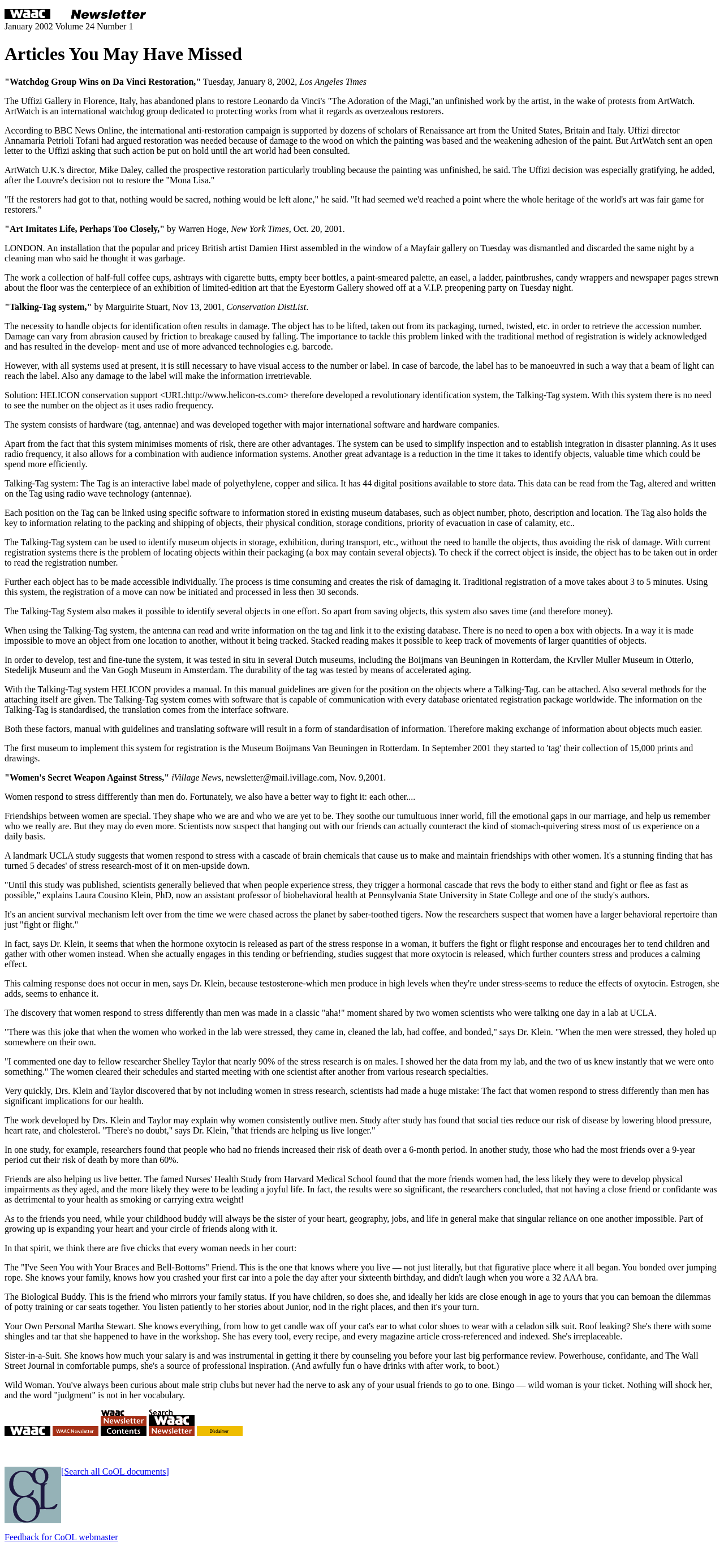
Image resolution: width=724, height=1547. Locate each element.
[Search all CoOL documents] (115, 1471)
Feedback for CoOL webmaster (61, 1537)
